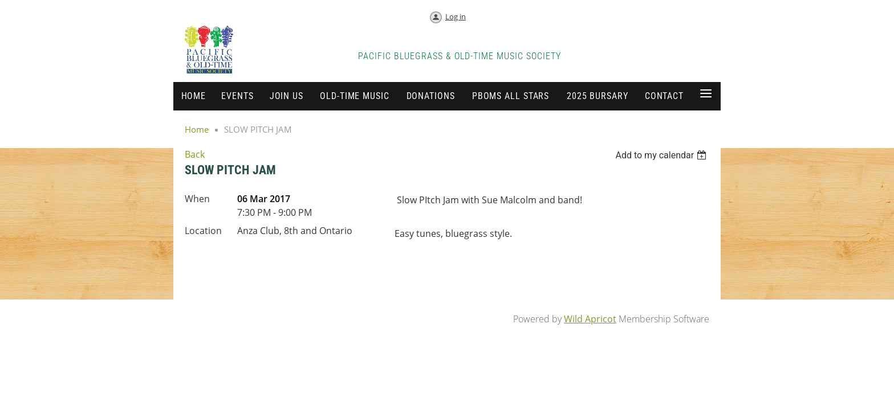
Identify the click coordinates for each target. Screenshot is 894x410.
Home (197, 129)
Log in (455, 16)
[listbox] (662, 155)
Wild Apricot (590, 319)
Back (195, 154)
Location (203, 230)
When (197, 198)
